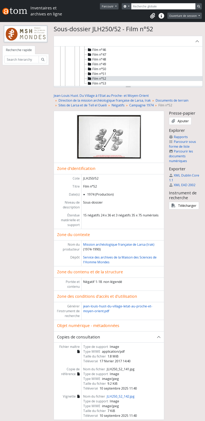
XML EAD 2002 (182, 185)
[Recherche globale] (163, 6)
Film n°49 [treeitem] (96, 64)
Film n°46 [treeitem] (96, 49)
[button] (152, 15)
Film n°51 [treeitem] (96, 73)
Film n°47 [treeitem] (96, 54)
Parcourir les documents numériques (181, 156)
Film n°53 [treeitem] (96, 83)
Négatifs (118, 105)
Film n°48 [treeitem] (96, 59)
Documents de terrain (172, 100)
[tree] (128, 66)
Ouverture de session (183, 16)
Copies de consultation (78, 337)
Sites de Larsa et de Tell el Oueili (82, 105)
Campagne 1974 (141, 105)
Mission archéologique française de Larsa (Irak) (118, 244)
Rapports (178, 137)
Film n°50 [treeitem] (96, 69)
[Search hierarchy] (21, 59)
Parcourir (108, 6)
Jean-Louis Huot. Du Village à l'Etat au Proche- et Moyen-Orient (101, 95)
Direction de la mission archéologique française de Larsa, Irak (104, 100)
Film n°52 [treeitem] (96, 78)
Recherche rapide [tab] (19, 50)
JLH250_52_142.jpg (121, 396)
